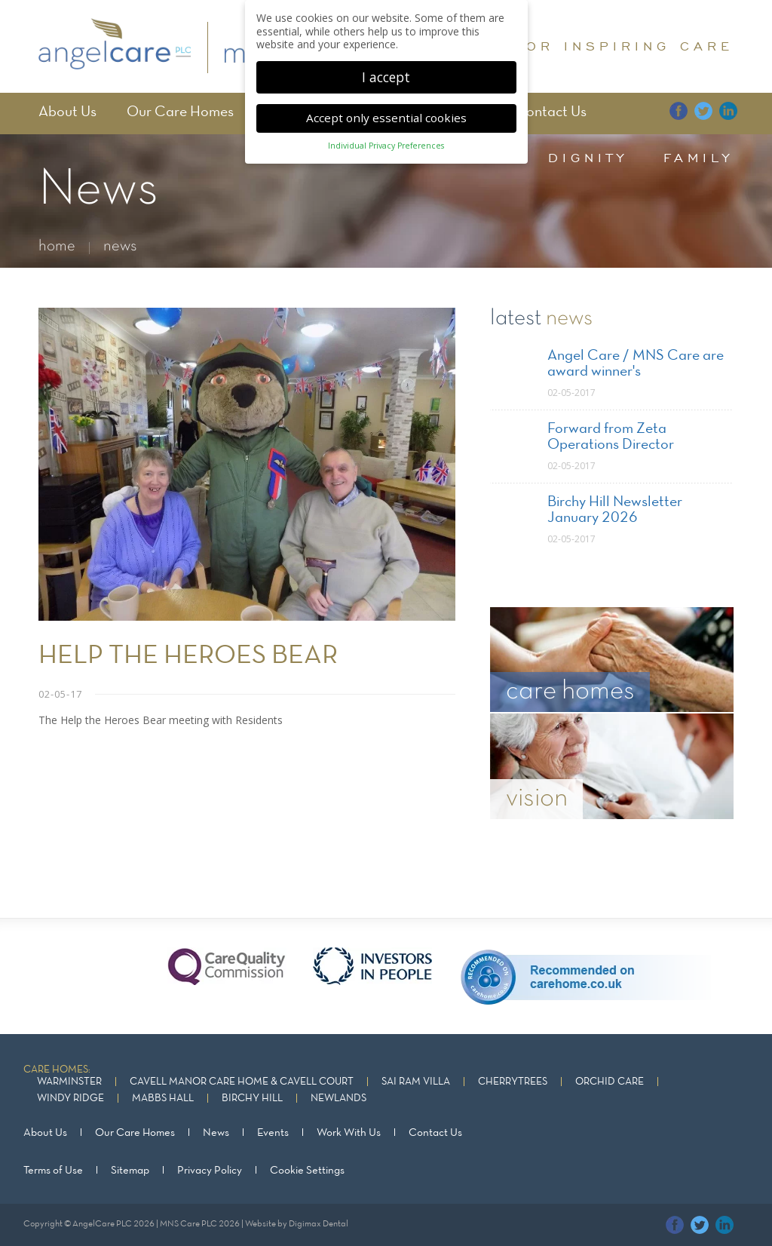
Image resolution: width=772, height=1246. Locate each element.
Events (273, 1133)
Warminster (69, 1082)
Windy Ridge (70, 1098)
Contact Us (551, 112)
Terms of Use (53, 1170)
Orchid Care (609, 1082)
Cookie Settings (307, 1170)
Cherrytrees (512, 1082)
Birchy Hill (252, 1098)
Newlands (338, 1098)
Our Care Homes (180, 112)
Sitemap (130, 1170)
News (216, 1133)
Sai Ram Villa (415, 1082)
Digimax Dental (318, 1224)
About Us (67, 112)
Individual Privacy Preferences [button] (386, 139)
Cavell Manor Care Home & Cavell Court (242, 1082)
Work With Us (349, 1133)
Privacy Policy (209, 1170)
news (120, 246)
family (698, 157)
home (56, 246)
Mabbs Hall (163, 1098)
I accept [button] (386, 70)
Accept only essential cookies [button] (386, 110)
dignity (588, 157)
